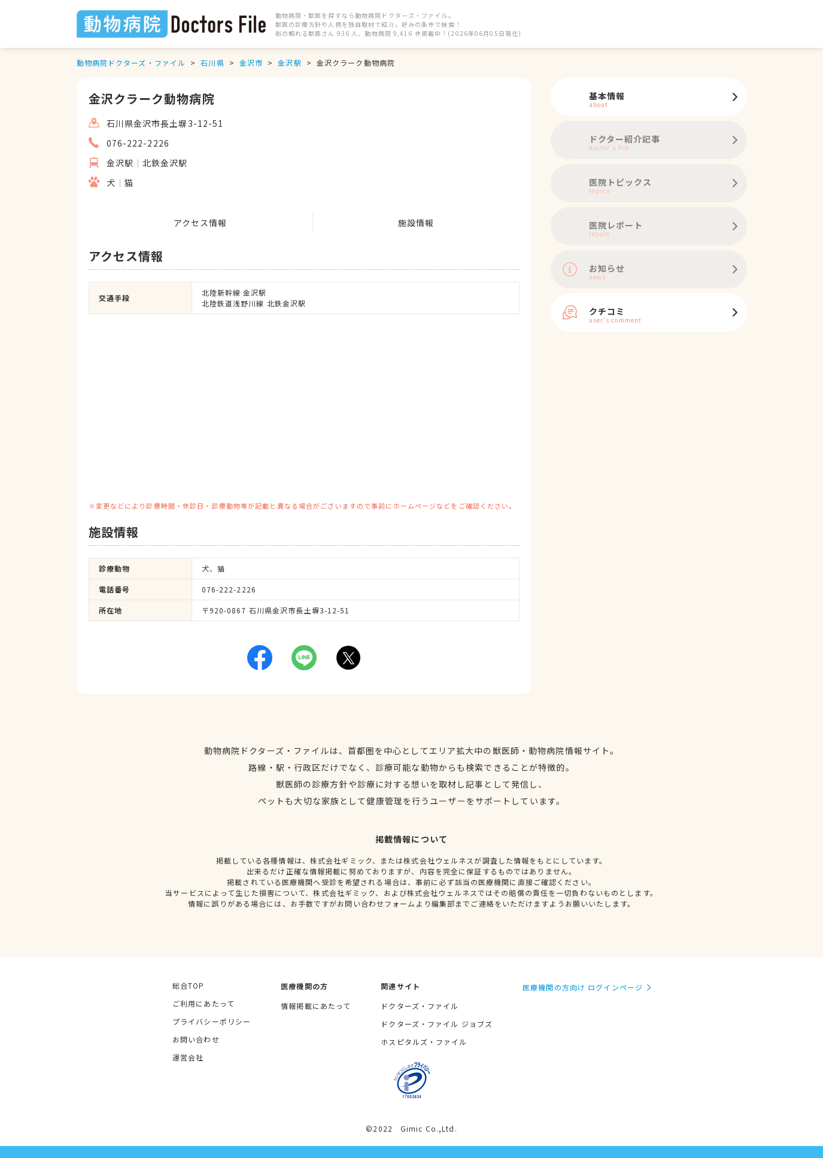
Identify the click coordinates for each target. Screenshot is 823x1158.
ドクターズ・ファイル (419, 1006)
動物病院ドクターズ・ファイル (131, 62)
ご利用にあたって (203, 1003)
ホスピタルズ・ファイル (424, 1042)
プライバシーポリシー (211, 1021)
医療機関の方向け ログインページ (583, 987)
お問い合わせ (196, 1039)
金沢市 (251, 62)
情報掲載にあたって (316, 1006)
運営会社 (188, 1057)
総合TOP (188, 985)
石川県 (212, 62)
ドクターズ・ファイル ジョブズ (437, 1024)
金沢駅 (289, 62)
